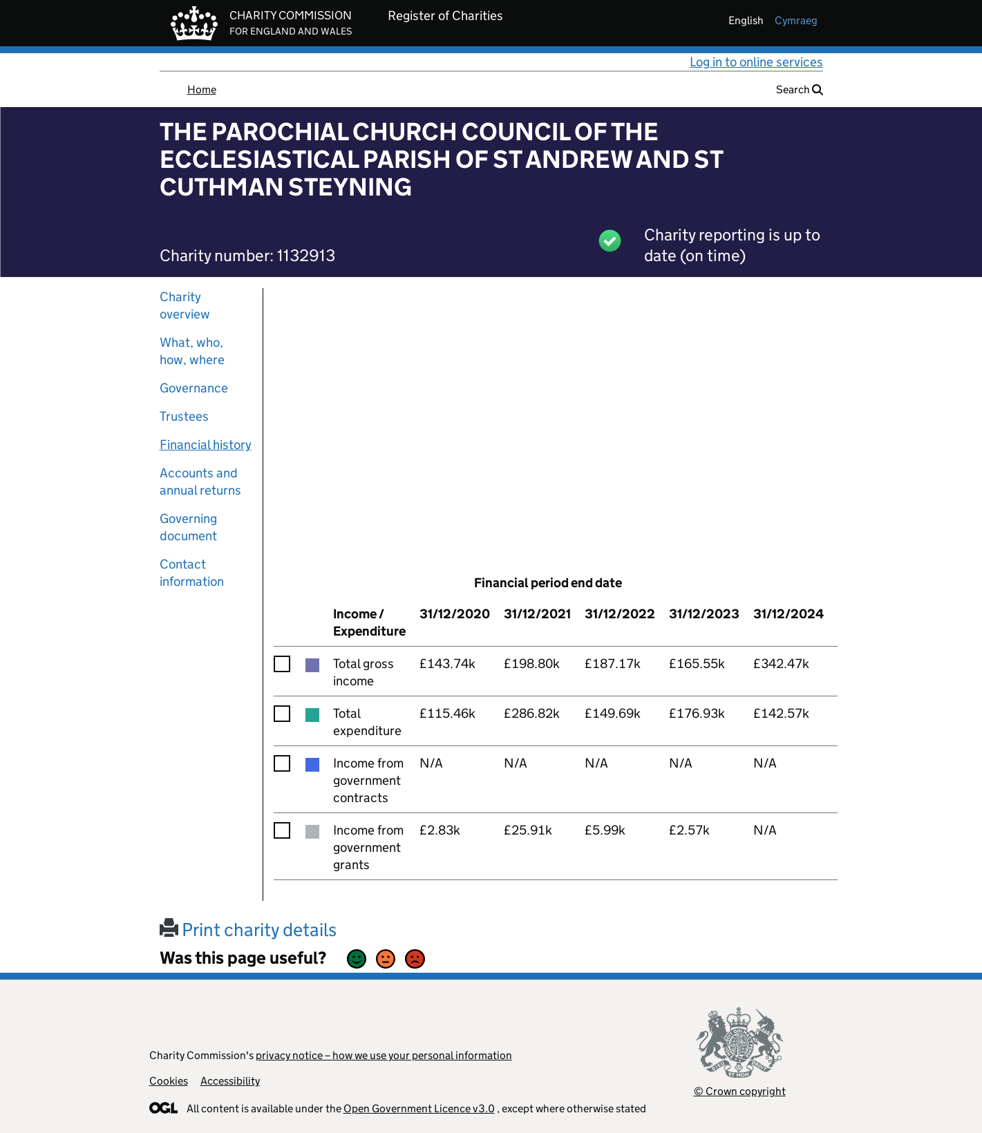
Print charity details (248, 929)
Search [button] (799, 89)
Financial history (206, 445)
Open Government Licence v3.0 (419, 1108)
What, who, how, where (192, 351)
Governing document (188, 527)
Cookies (168, 1080)
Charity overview (185, 305)
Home (201, 89)
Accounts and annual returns (200, 481)
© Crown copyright (740, 1091)
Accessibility (230, 1080)
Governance (194, 388)
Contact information (192, 572)
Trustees (184, 416)
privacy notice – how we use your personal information (384, 1055)
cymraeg (796, 20)
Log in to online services (756, 62)
